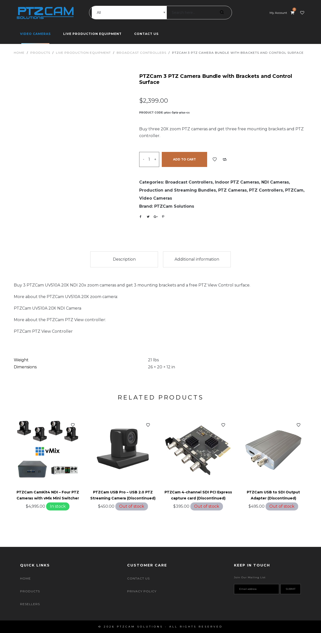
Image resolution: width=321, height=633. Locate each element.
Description (124, 259)
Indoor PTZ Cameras (237, 182)
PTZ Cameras (232, 190)
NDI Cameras (275, 182)
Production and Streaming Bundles (177, 190)
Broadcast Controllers (141, 52)
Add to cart (184, 159)
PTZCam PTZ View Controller (43, 331)
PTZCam (294, 190)
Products (40, 52)
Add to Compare (225, 159)
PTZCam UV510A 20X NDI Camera (47, 308)
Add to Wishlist (215, 159)
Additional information (197, 259)
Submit (290, 589)
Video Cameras (155, 198)
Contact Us (138, 578)
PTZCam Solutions (174, 206)
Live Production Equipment (83, 52)
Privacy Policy (141, 591)
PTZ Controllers (266, 190)
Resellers (30, 604)
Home (19, 52)
